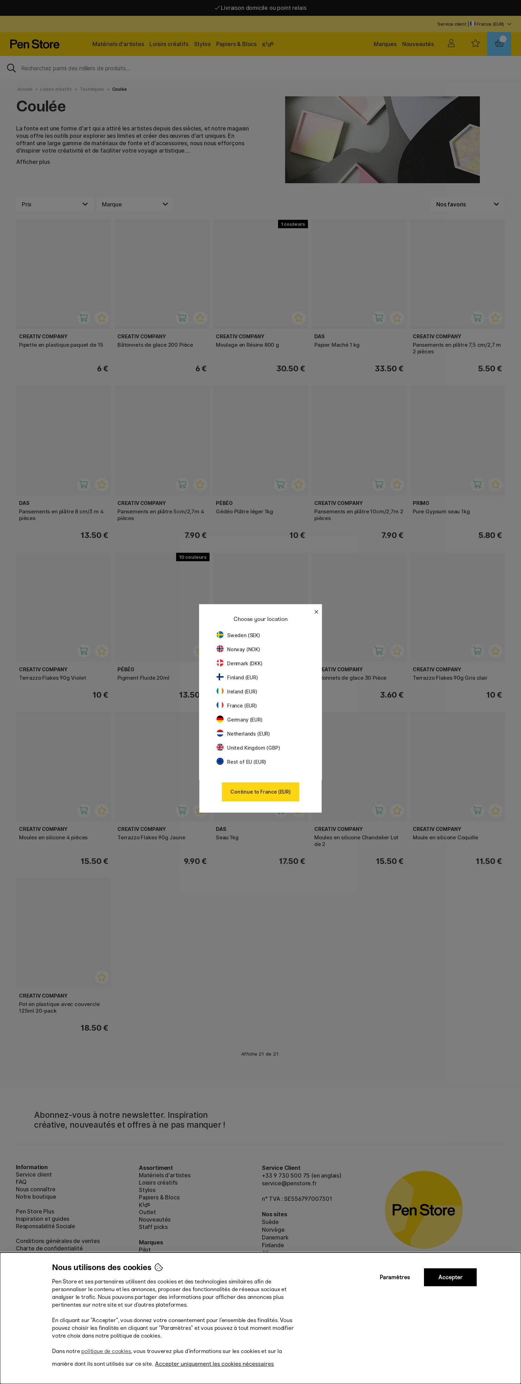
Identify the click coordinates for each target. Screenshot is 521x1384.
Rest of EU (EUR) (241, 762)
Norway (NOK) (238, 649)
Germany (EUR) (240, 720)
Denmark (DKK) (240, 663)
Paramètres (395, 1277)
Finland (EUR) (237, 677)
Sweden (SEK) (238, 635)
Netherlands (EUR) (243, 734)
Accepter (450, 1277)
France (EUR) (237, 706)
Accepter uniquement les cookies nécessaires (214, 1363)
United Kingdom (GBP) (248, 748)
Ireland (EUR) (237, 691)
